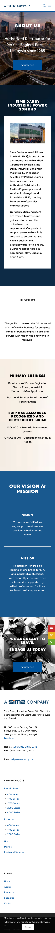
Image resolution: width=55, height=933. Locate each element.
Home (7, 881)
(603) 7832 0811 (21, 746)
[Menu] (49, 5)
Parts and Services (14, 852)
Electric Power (11, 788)
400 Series (13, 794)
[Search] (43, 6)
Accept (28, 927)
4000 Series (13, 812)
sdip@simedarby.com (22, 759)
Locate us (9, 738)
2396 (34, 746)
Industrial (9, 819)
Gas (6, 841)
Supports (9, 897)
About (7, 886)
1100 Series (13, 798)
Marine (8, 846)
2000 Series (13, 807)
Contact (8, 903)
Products (9, 892)
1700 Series (13, 803)
